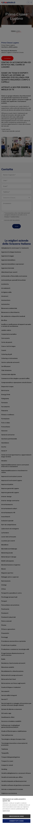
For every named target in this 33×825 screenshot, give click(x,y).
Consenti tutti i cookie (16, 821)
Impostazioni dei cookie (16, 816)
